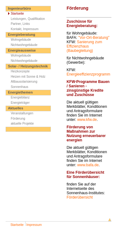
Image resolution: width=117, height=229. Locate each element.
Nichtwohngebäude (21, 45)
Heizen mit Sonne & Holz (25, 76)
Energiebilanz (18, 97)
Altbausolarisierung (21, 81)
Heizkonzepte (18, 71)
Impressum (33, 225)
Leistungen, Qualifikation (25, 19)
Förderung (15, 118)
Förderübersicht (79, 197)
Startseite (15, 13)
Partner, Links (18, 23)
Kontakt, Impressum (22, 29)
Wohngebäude (18, 39)
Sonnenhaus (17, 87)
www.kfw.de (87, 119)
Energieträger (18, 102)
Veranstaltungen (19, 113)
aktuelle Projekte (20, 123)
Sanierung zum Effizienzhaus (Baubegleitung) (84, 46)
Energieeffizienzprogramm (88, 74)
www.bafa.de (88, 165)
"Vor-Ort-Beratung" (94, 37)
